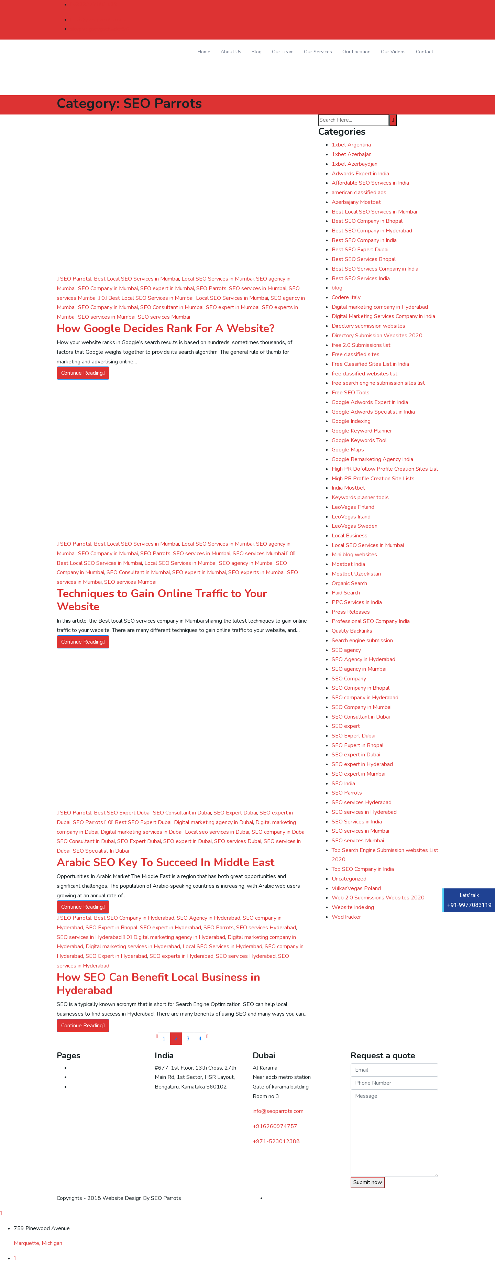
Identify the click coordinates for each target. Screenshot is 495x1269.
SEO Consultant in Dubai (182, 813)
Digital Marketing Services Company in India (383, 316)
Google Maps (348, 449)
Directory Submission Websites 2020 (377, 335)
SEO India (343, 783)
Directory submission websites (368, 326)
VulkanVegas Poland (356, 888)
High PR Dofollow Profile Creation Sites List (385, 469)
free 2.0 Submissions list (361, 345)
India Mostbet (348, 488)
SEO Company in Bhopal (360, 688)
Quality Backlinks (352, 631)
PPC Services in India (357, 602)
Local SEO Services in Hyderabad (222, 946)
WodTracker (346, 917)
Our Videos (393, 51)
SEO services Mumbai (164, 317)
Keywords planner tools (360, 497)
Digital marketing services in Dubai (142, 832)
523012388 (276, 1141)
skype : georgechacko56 (99, 29)
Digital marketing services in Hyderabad (133, 946)
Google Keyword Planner (362, 431)
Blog (257, 51)
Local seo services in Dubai (217, 832)
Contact (424, 51)
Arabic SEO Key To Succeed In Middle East (165, 862)
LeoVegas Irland (351, 517)
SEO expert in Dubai (187, 841)
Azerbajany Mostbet (356, 202)
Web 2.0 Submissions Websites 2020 (378, 897)
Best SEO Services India (361, 278)
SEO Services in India (357, 821)
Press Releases (351, 612)
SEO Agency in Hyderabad (208, 918)
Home (204, 51)
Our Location (356, 51)
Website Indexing (353, 907)
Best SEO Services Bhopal (364, 259)
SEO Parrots (73, 279)
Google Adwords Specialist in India (373, 412)
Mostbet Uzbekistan (356, 574)
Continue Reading (83, 373)
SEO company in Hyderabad (365, 697)
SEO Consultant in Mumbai (172, 307)
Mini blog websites (354, 554)
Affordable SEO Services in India (370, 183)
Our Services (318, 51)
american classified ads (359, 192)
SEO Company (349, 678)
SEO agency (346, 650)
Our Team (283, 51)
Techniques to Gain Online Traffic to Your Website (162, 600)
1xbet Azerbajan (352, 154)
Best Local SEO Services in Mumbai (136, 279)
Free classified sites (356, 354)
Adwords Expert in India (360, 173)
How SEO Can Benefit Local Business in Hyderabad (158, 984)
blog (337, 288)
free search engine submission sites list (378, 383)
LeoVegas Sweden (354, 526)
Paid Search (346, 593)
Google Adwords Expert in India (370, 402)
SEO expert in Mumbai (167, 288)
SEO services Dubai (237, 841)
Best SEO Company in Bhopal (367, 221)
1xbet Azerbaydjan (354, 164)
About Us (231, 51)
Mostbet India (348, 564)
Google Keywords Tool (359, 440)
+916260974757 (275, 1126)
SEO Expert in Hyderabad (116, 956)
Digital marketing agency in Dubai (213, 822)
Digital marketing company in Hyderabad (380, 307)
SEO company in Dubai (279, 832)
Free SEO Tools (351, 392)
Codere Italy (346, 297)
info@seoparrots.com (97, 19)
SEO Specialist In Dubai (101, 851)
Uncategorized (349, 879)
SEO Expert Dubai (235, 813)
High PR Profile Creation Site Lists (373, 478)
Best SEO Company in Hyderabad (134, 918)
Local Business (349, 535)
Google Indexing (351, 421)
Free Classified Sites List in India (370, 364)
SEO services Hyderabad (266, 927)
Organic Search (349, 583)
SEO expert (346, 726)
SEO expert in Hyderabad (170, 927)
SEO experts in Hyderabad (181, 956)
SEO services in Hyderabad (89, 937)
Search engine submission (362, 640)
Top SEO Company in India (363, 869)
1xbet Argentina (351, 145)
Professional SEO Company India (371, 621)
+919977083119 (93, 4)
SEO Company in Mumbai (108, 288)
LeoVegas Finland (353, 507)
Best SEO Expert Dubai (122, 813)
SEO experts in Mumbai (256, 572)
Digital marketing (90, 1087)
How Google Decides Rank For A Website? (166, 328)
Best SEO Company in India (364, 240)
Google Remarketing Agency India (372, 459)
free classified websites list (364, 374)
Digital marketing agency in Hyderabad (179, 937)
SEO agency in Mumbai (246, 563)
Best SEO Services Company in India (375, 269)
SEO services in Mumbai (257, 288)
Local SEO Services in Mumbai (218, 279)
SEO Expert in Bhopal (112, 927)
